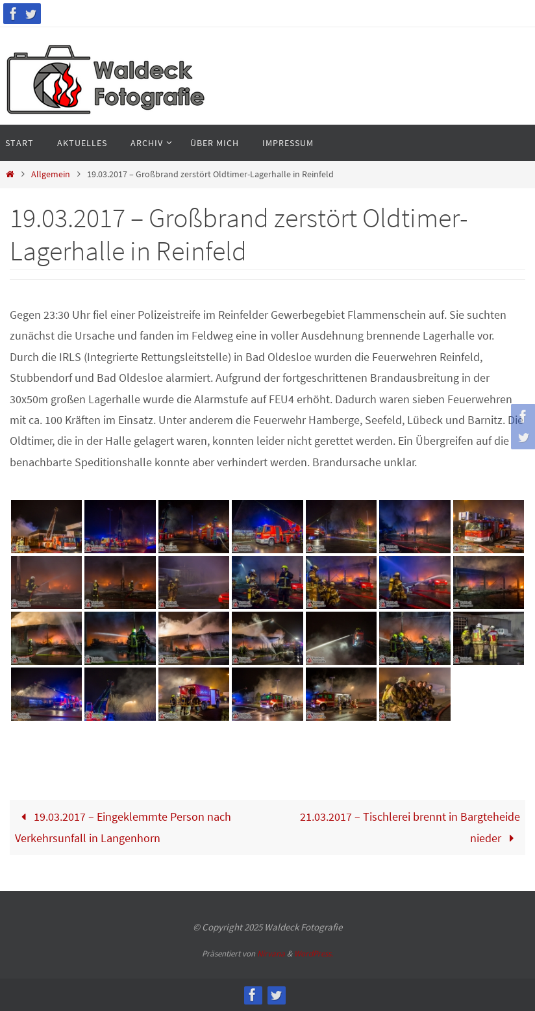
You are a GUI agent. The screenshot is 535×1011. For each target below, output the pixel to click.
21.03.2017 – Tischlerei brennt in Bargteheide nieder (410, 827)
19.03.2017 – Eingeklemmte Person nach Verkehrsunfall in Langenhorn (123, 827)
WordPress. (313, 953)
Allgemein (50, 174)
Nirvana (271, 953)
